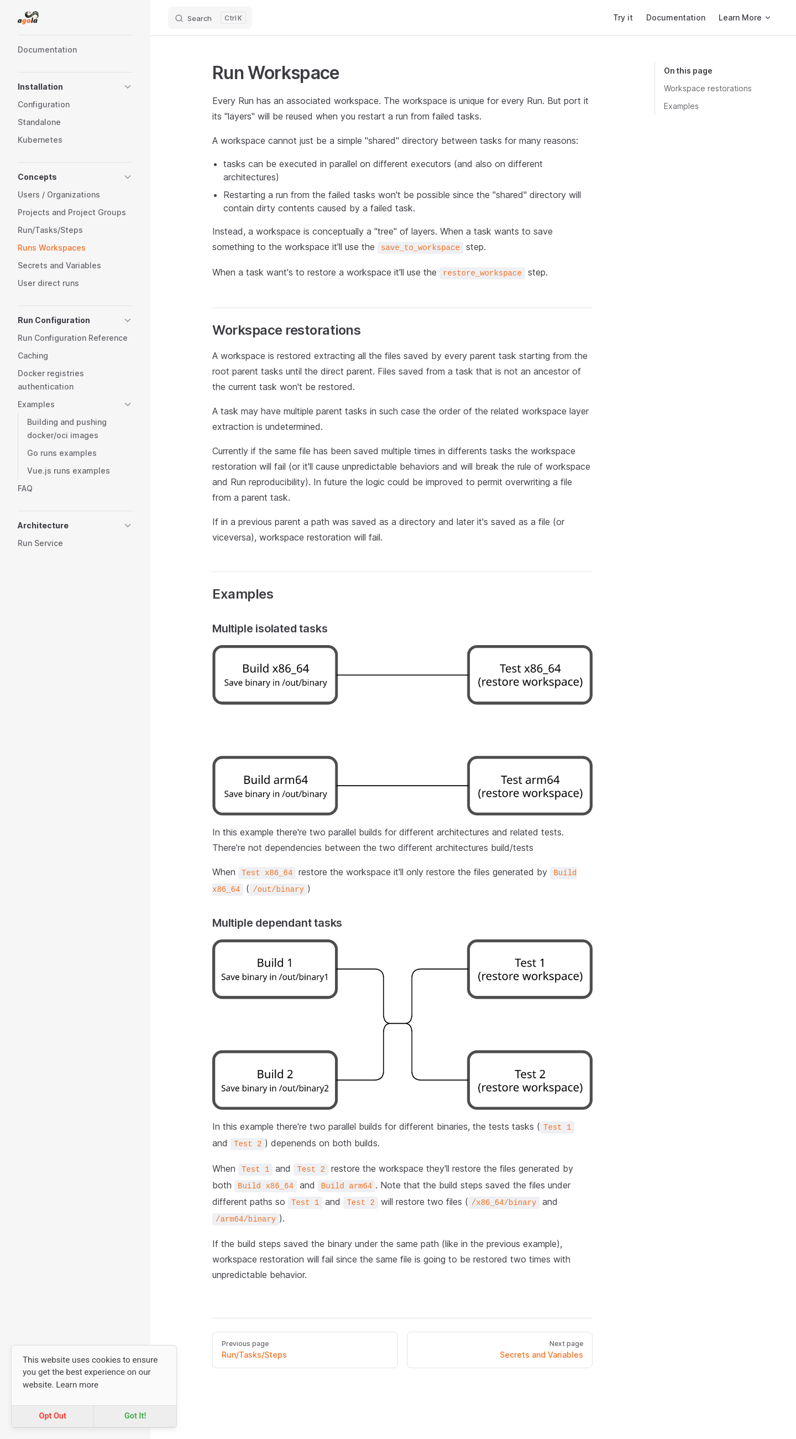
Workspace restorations (708, 88)
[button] (75, 87)
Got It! (135, 1416)
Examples (681, 106)
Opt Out (52, 1416)
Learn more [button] (77, 1385)
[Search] (210, 18)
